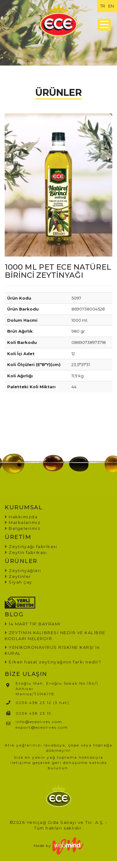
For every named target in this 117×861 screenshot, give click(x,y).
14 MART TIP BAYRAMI (35, 623)
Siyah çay (18, 582)
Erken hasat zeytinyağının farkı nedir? (55, 661)
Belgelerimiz (22, 528)
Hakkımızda (21, 516)
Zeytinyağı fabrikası (31, 546)
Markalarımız (22, 522)
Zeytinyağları (23, 570)
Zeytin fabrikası (26, 552)
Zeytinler (18, 576)
